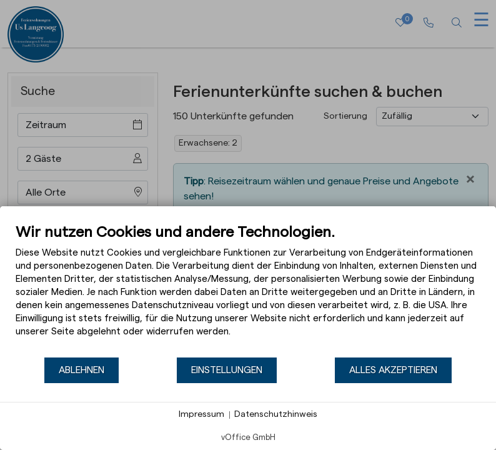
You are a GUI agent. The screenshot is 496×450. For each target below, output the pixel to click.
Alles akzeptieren (393, 370)
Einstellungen (226, 370)
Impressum (201, 414)
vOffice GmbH (248, 437)
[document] (248, 289)
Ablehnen (81, 370)
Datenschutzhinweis (275, 414)
